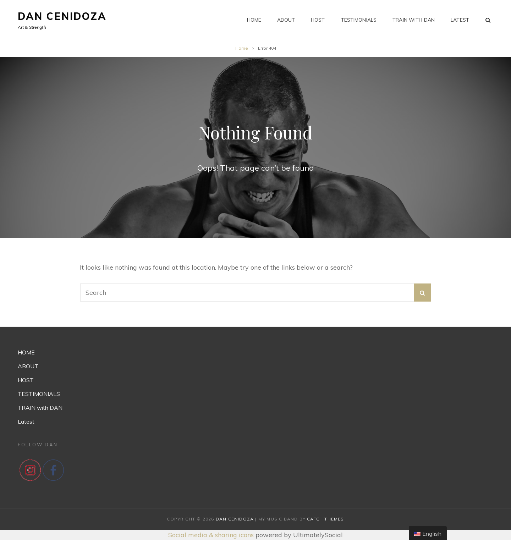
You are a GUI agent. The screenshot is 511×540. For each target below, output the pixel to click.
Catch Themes (325, 519)
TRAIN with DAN (413, 20)
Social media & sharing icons (212, 535)
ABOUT (286, 20)
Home (241, 48)
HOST (318, 20)
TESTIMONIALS (359, 20)
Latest (460, 20)
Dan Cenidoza (62, 16)
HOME (254, 20)
